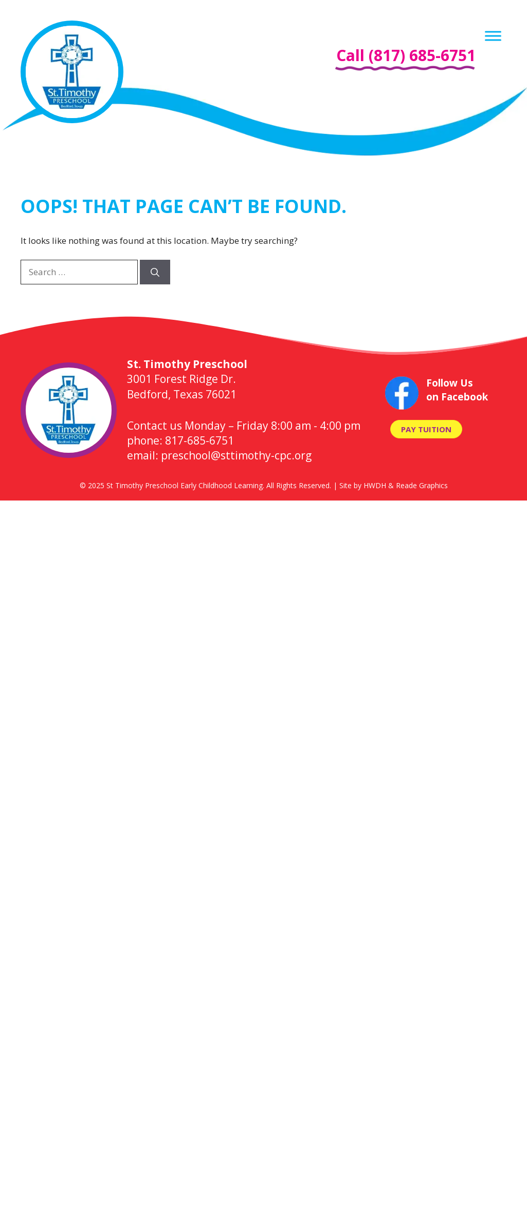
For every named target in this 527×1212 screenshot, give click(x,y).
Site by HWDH (362, 485)
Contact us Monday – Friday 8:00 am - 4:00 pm (243, 425)
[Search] (155, 272)
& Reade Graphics (418, 485)
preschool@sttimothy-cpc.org (236, 455)
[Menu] (493, 36)
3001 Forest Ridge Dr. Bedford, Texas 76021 (187, 379)
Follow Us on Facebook (457, 389)
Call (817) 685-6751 (406, 55)
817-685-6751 (199, 440)
